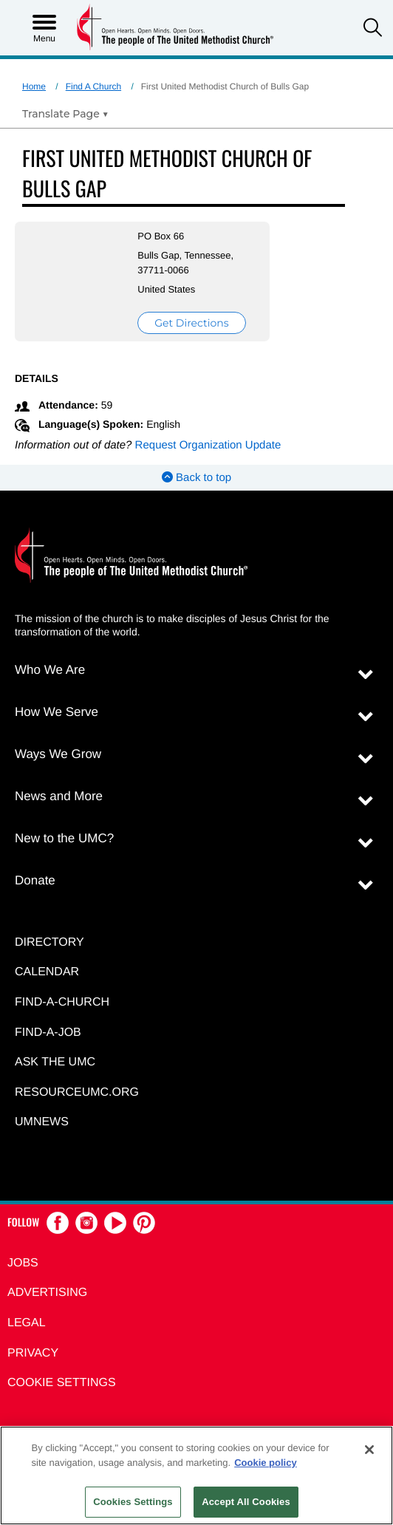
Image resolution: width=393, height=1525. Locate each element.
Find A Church (93, 86)
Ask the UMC (55, 1062)
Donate (35, 880)
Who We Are (50, 670)
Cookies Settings (133, 1501)
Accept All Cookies (246, 1501)
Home (34, 86)
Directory (49, 942)
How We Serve (56, 712)
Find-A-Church (62, 1002)
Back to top (196, 477)
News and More (59, 796)
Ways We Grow (58, 754)
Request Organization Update (208, 445)
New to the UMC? (64, 838)
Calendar (47, 972)
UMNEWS (42, 1122)
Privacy (32, 1353)
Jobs (22, 1263)
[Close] (369, 1449)
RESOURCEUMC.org (77, 1092)
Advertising (47, 1292)
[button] (372, 29)
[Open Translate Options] (65, 113)
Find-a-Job (48, 1032)
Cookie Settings (61, 1382)
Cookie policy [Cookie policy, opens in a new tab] (265, 1462)
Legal (26, 1323)
